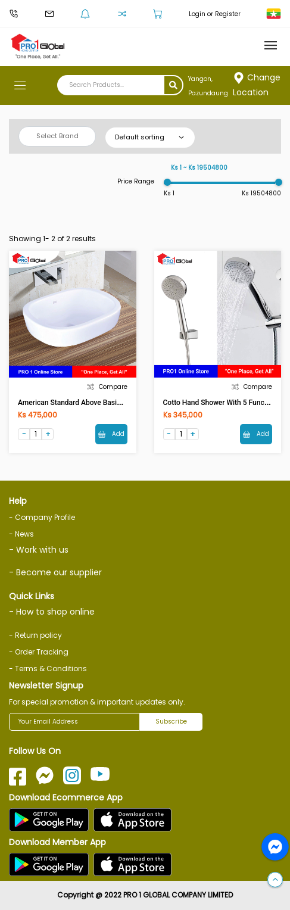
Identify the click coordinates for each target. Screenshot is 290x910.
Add (111, 433)
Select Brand (57, 136)
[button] (275, 880)
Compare (107, 386)
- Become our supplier (55, 572)
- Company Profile (42, 517)
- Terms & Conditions (48, 668)
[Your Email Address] (74, 722)
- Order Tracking (38, 652)
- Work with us (38, 550)
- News (21, 534)
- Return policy (35, 635)
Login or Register (215, 14)
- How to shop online (52, 612)
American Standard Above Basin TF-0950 (83, 402)
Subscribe (171, 721)
